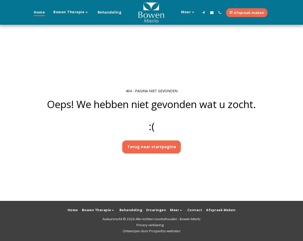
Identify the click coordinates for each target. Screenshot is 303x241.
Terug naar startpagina (151, 146)
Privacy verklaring (150, 225)
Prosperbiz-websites (165, 231)
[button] (71, 12)
